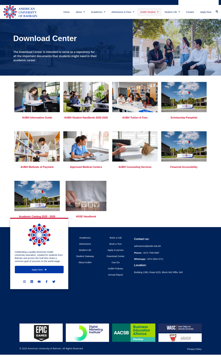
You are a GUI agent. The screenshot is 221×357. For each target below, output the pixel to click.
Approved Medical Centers (85, 173)
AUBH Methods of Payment (37, 173)
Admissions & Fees (122, 13)
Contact (189, 13)
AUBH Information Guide (37, 119)
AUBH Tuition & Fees (135, 119)
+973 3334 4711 (154, 265)
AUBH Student (148, 13)
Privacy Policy (194, 355)
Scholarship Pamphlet (183, 119)
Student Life (171, 13)
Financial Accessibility (184, 173)
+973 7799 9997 (146, 259)
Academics (97, 13)
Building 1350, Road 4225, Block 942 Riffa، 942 (158, 278)
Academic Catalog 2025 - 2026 (37, 222)
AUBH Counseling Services (135, 173)
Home (66, 13)
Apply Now (205, 13)
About (79, 13)
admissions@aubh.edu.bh (147, 252)
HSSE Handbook (86, 222)
